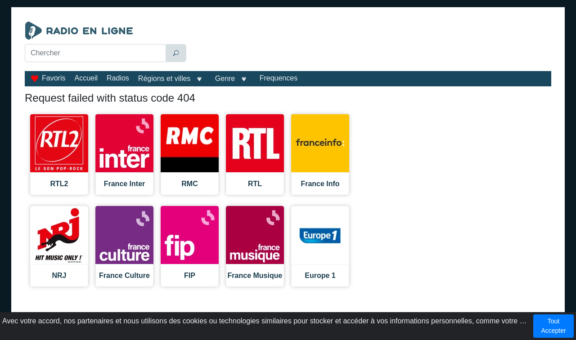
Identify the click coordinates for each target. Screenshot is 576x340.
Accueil (86, 78)
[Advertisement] (371, 44)
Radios (118, 78)
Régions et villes (164, 78)
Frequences (279, 78)
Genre (225, 78)
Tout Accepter (553, 326)
